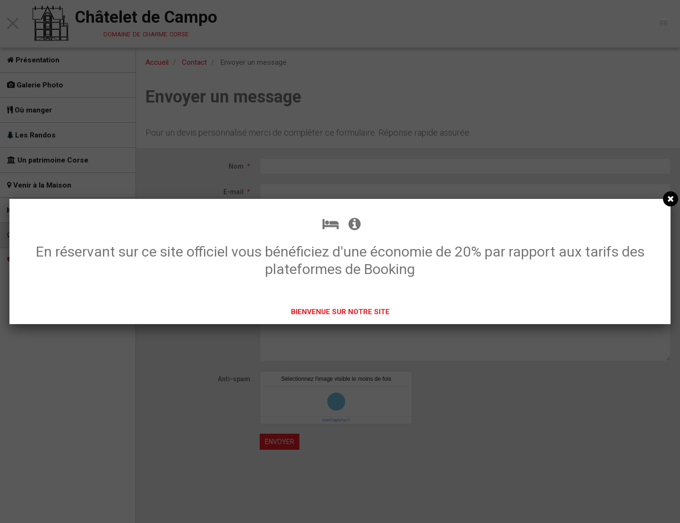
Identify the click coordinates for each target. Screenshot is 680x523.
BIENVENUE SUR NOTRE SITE (340, 312)
